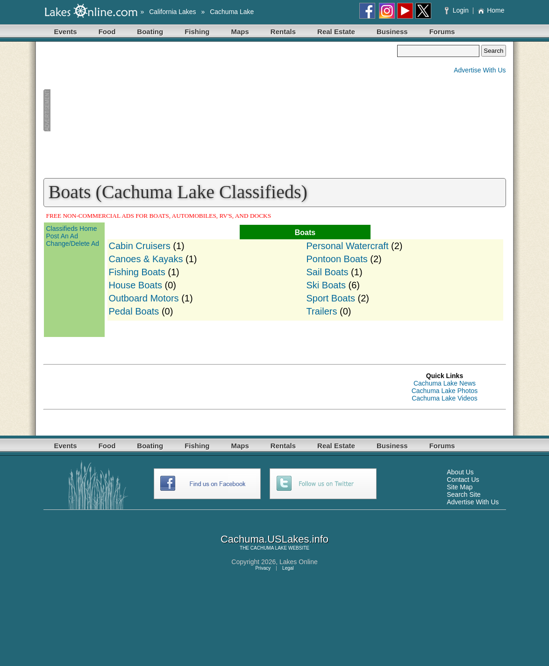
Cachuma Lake (232, 11)
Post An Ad (62, 236)
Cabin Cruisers (140, 246)
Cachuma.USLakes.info (274, 539)
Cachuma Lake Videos (445, 398)
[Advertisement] (220, 110)
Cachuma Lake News (445, 383)
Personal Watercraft (348, 246)
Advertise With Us (480, 70)
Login (458, 10)
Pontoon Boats (337, 259)
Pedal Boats (134, 311)
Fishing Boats (137, 272)
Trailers (322, 311)
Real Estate (336, 32)
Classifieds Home (71, 228)
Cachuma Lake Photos (445, 390)
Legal (287, 568)
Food (107, 32)
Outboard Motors (144, 298)
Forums (442, 32)
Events (65, 32)
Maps (240, 32)
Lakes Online (298, 562)
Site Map (459, 487)
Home (491, 10)
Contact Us (463, 479)
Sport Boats (331, 298)
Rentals (283, 32)
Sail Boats (328, 272)
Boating (150, 32)
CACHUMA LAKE (268, 548)
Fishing (197, 32)
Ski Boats (326, 285)
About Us (460, 472)
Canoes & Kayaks (146, 259)
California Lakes (172, 11)
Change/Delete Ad (73, 243)
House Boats (136, 285)
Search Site (463, 494)
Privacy (263, 568)
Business (392, 32)
